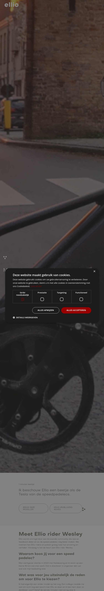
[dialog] (52, 295)
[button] (25, 317)
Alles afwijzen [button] (46, 310)
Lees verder (36, 286)
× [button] (94, 271)
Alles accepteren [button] (76, 310)
